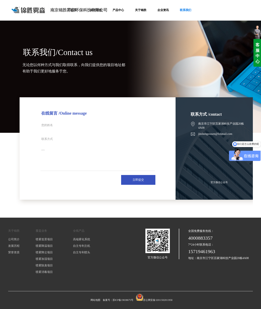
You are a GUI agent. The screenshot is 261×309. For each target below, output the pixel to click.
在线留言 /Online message (64, 113)
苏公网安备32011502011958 (157, 300)
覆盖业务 (41, 230)
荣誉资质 (14, 252)
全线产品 (78, 230)
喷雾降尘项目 (44, 252)
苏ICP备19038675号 (123, 300)
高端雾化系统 (81, 239)
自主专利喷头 (81, 252)
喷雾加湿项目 (44, 258)
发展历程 (14, 245)
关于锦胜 (14, 230)
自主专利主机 (81, 245)
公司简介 (14, 239)
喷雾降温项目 (44, 245)
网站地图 (95, 300)
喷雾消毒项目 (44, 272)
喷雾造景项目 (44, 239)
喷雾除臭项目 (44, 265)
